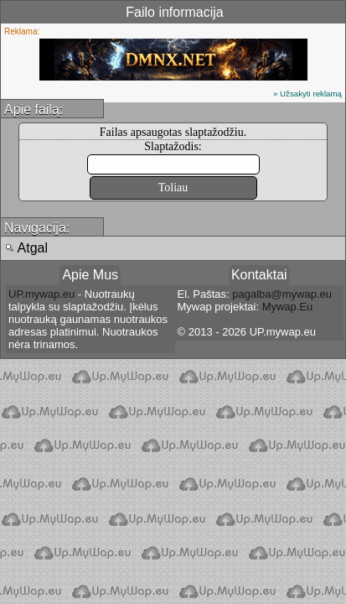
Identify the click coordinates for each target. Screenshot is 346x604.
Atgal (26, 248)
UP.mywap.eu (41, 294)
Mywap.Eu (287, 306)
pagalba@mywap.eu (282, 294)
